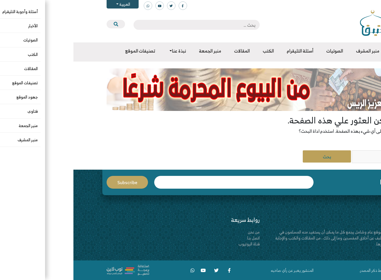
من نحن (180, 231)
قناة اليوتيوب (175, 243)
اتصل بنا (180, 237)
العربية (51, 4)
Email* (160, 182)
